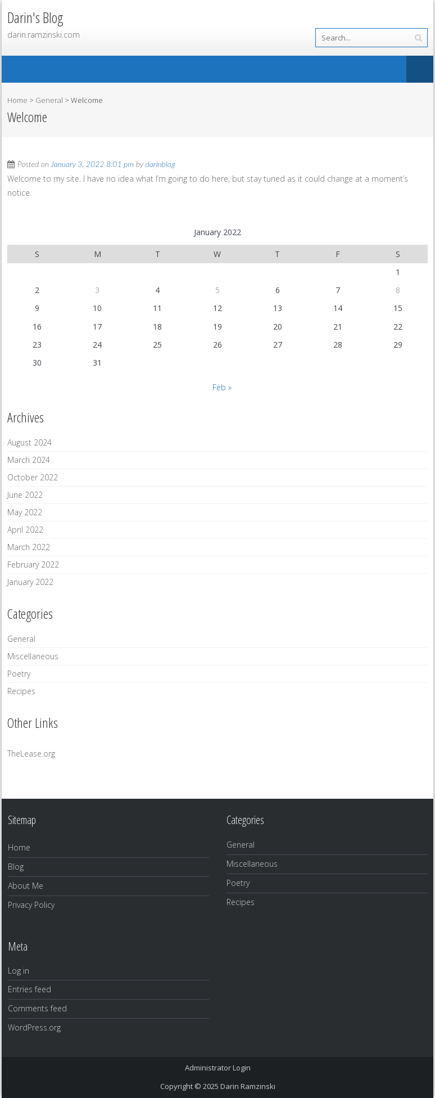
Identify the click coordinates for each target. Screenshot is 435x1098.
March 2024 (28, 459)
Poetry (18, 673)
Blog (16, 866)
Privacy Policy (31, 904)
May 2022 (24, 512)
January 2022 (30, 582)
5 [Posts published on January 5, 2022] (217, 290)
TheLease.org (31, 753)
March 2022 (28, 547)
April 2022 (25, 529)
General (49, 100)
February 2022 (33, 564)
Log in (18, 970)
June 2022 (25, 494)
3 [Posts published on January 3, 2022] (97, 290)
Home (17, 100)
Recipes (21, 691)
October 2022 (32, 477)
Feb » (222, 387)
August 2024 (29, 442)
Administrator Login (218, 1068)
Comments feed (37, 1008)
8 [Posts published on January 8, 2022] (398, 290)
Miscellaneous (32, 656)
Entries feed (29, 989)
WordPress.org (34, 1027)
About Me (25, 885)
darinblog (160, 164)
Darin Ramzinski (247, 1086)
